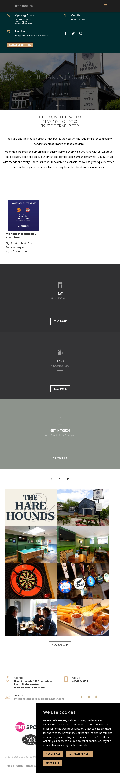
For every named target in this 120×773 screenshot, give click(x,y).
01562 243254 (78, 19)
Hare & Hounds (23, 6)
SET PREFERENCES (79, 753)
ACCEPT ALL (53, 753)
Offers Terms (24, 765)
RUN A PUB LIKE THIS (20, 44)
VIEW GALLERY (59, 645)
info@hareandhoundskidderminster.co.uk (39, 698)
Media (10, 765)
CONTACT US (60, 458)
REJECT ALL (52, 763)
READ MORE (60, 321)
